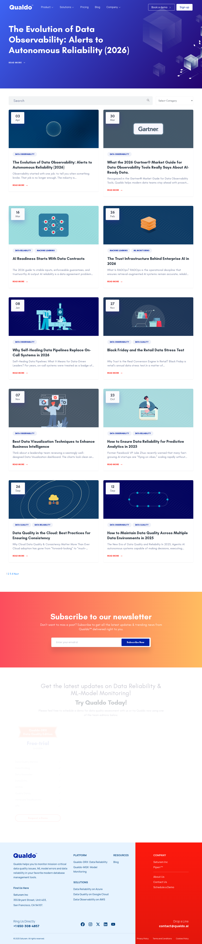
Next (16, 573)
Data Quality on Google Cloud (91, 894)
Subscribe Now (135, 642)
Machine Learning (46, 250)
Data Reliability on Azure (88, 889)
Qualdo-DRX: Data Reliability (90, 862)
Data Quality (142, 342)
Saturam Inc (160, 862)
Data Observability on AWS (89, 899)
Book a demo (162, 7)
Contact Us (160, 882)
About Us (158, 877)
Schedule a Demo (163, 887)
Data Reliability (23, 250)
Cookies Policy (182, 938)
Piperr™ (158, 867)
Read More (17, 62)
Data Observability (24, 154)
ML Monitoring (141, 250)
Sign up (184, 7)
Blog (116, 862)
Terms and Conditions (162, 938)
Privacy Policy (143, 938)
